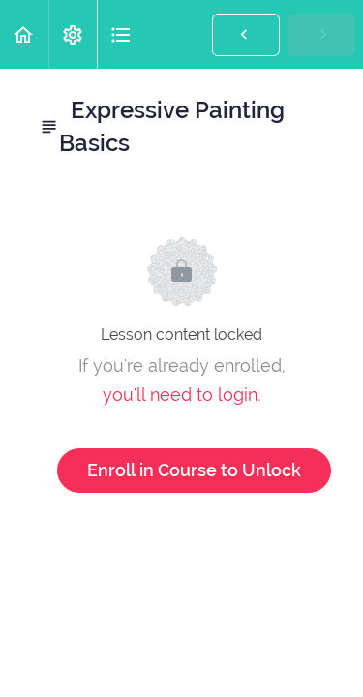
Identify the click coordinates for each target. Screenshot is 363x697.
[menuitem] (72, 34)
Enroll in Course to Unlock (194, 470)
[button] (24, 34)
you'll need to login (180, 394)
